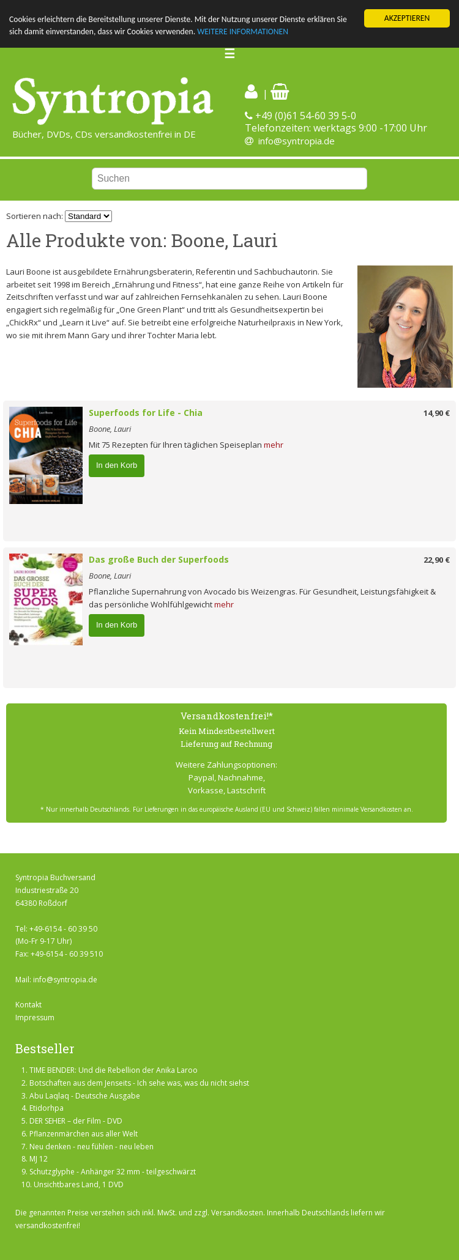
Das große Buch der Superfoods (159, 559)
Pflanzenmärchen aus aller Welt (83, 1133)
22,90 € (437, 559)
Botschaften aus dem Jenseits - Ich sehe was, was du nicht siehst (139, 1083)
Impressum (34, 1017)
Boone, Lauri (110, 428)
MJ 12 (38, 1159)
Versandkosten (237, 1212)
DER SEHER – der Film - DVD (75, 1121)
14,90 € (437, 412)
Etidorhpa (46, 1108)
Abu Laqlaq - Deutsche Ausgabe (84, 1096)
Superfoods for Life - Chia (146, 412)
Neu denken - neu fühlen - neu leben (91, 1146)
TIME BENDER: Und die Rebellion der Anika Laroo (113, 1070)
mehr (273, 444)
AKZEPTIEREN (407, 18)
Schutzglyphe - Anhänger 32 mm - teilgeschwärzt (112, 1171)
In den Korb (116, 465)
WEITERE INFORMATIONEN (242, 31)
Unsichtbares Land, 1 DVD (79, 1184)
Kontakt (28, 1004)
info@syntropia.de (296, 141)
